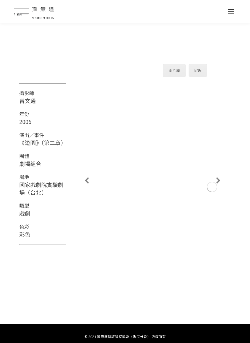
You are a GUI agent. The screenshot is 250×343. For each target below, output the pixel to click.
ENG (198, 70)
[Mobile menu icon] (230, 11)
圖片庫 (174, 70)
